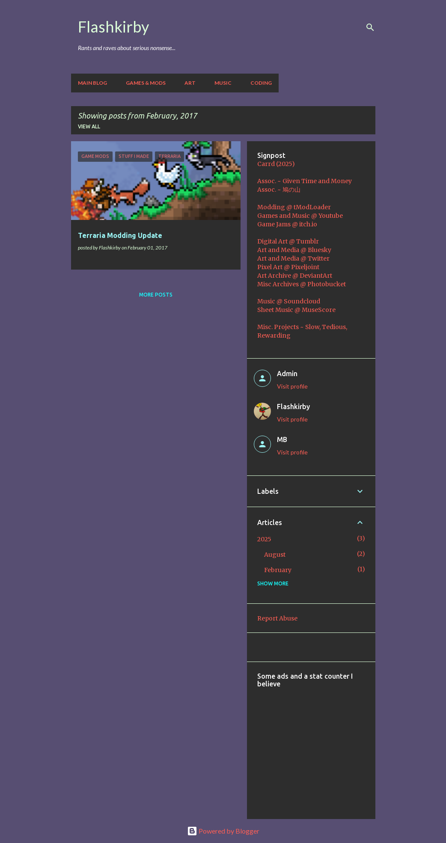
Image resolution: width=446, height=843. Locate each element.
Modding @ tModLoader (294, 207)
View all (89, 126)
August (274, 554)
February (277, 570)
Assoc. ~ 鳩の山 (278, 189)
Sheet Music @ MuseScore (296, 310)
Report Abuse (277, 618)
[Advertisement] (351, 747)
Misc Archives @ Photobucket (301, 284)
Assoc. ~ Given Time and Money (304, 181)
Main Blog (92, 83)
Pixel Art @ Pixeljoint (288, 267)
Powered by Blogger (223, 831)
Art (190, 83)
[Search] (370, 27)
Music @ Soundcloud (288, 301)
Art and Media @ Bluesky (294, 250)
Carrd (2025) (276, 164)
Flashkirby (113, 26)
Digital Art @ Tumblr (288, 241)
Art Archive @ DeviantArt (294, 275)
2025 (264, 539)
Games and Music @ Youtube (300, 216)
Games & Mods (146, 83)
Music (223, 83)
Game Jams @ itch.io (287, 224)
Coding (261, 83)
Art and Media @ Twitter (293, 258)
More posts (155, 294)
